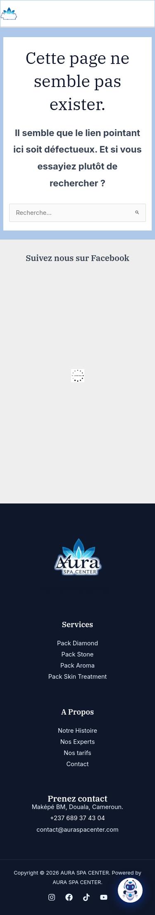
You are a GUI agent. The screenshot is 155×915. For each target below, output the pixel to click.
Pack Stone (78, 654)
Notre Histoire (77, 730)
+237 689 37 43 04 (77, 818)
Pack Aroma (77, 665)
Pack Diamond (77, 643)
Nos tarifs (77, 753)
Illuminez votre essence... (77, 589)
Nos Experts (77, 742)
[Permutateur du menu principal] (146, 13)
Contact (77, 764)
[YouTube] (103, 897)
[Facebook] (69, 897)
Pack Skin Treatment (77, 676)
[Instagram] (51, 897)
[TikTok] (86, 897)
